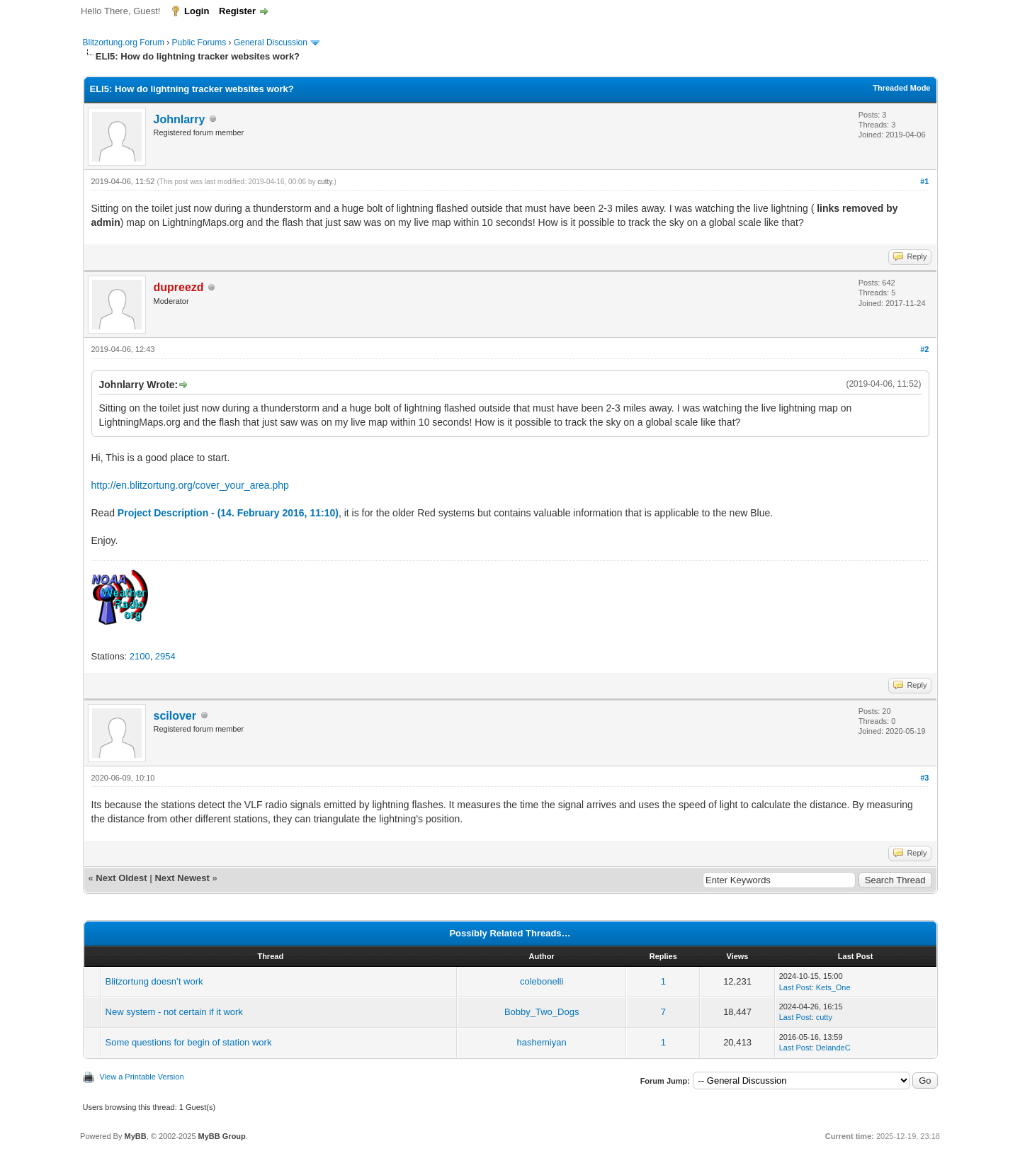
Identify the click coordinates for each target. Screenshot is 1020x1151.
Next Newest (181, 878)
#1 (924, 181)
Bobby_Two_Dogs (541, 1012)
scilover (175, 716)
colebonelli (541, 981)
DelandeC (833, 1047)
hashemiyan (542, 1042)
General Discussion (270, 42)
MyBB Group (222, 1136)
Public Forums (199, 42)
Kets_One (833, 987)
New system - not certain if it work (174, 1012)
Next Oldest (121, 878)
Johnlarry (179, 119)
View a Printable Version (142, 1076)
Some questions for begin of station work (189, 1042)
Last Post (795, 987)
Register (237, 11)
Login (196, 11)
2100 (140, 656)
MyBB (135, 1136)
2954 (165, 656)
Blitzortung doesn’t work (154, 981)
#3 (924, 777)
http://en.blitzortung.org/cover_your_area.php (190, 485)
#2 (924, 349)
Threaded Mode (901, 88)
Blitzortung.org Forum (123, 42)
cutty (324, 182)
